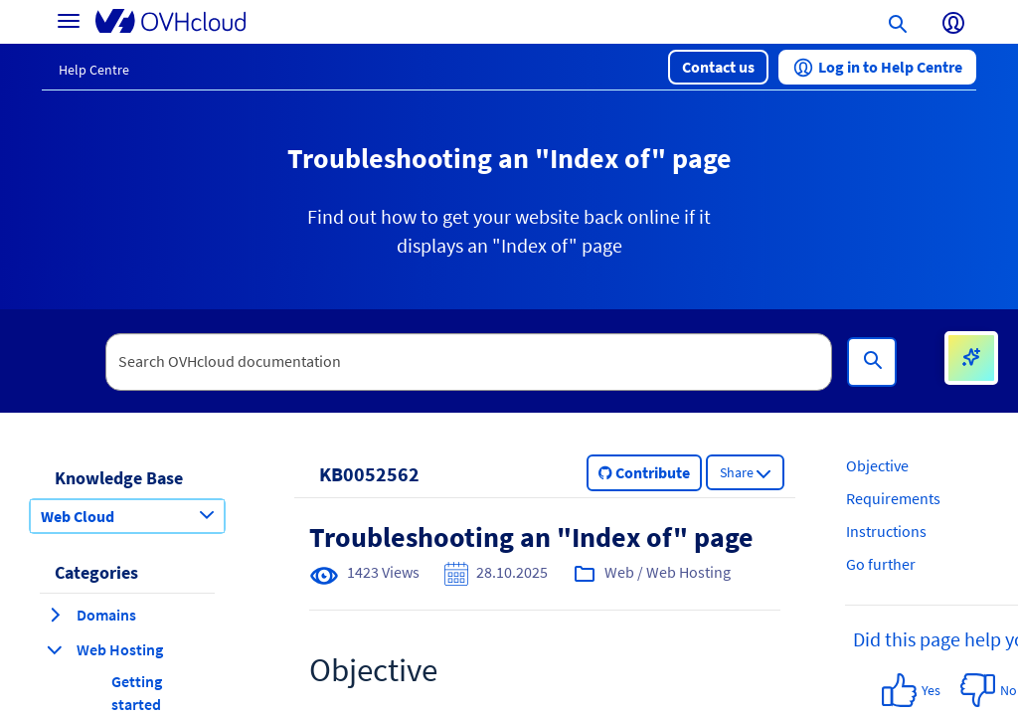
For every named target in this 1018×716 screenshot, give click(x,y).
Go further (881, 564)
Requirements (893, 498)
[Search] (872, 362)
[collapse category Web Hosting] (55, 649)
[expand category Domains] (55, 615)
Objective (877, 465)
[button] (718, 67)
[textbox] (469, 362)
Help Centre (94, 70)
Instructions (886, 531)
